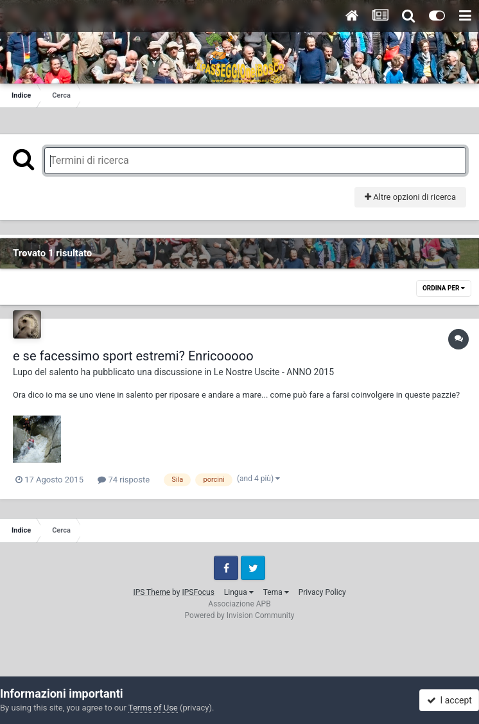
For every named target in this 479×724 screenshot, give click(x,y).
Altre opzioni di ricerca (410, 197)
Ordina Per (443, 288)
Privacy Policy (322, 592)
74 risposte (124, 479)
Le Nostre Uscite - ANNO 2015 (274, 372)
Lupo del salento (45, 372)
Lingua (239, 592)
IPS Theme (151, 592)
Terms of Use (153, 707)
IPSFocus (198, 592)
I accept (449, 700)
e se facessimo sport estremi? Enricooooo (133, 356)
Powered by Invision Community (240, 615)
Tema (276, 592)
